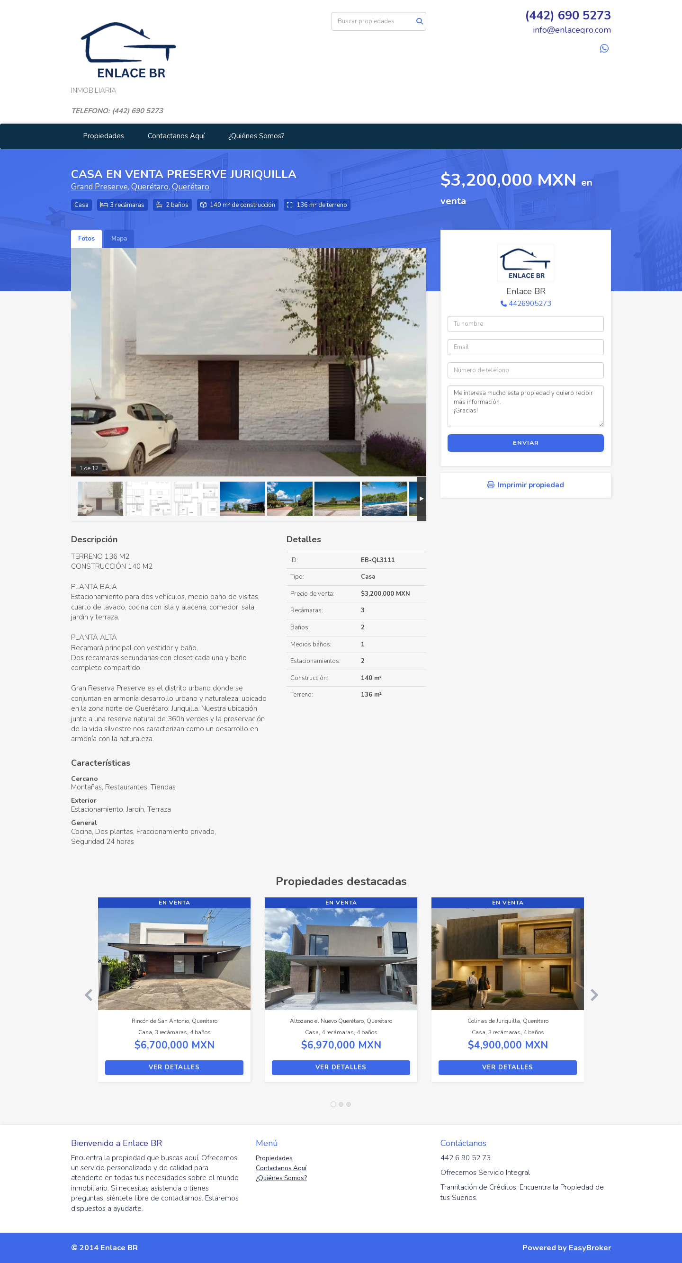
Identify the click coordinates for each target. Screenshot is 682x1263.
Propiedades (103, 136)
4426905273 (530, 303)
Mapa (119, 238)
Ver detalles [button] (174, 1067)
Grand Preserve (99, 186)
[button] (84, 994)
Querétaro (150, 186)
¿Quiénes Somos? (256, 136)
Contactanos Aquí (176, 136)
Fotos (86, 238)
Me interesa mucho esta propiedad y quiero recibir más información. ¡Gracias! (526, 406)
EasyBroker (590, 1247)
